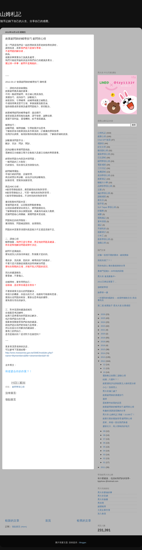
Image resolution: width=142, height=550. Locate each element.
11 (104, 368)
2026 (103, 314)
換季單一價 (103, 292)
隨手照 (101, 204)
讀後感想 (102, 196)
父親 (100, 190)
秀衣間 (101, 503)
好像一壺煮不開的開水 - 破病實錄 (113, 255)
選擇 (105, 399)
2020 (103, 334)
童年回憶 (102, 221)
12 (104, 364)
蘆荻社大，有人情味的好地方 (116, 426)
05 (104, 447)
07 (104, 439)
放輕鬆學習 (103, 287)
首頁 (48, 520)
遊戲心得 (102, 243)
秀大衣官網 (103, 496)
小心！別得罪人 (110, 387)
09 (104, 431)
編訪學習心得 (104, 193)
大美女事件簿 (104, 510)
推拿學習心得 (104, 239)
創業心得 (102, 136)
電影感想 (102, 165)
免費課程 (102, 172)
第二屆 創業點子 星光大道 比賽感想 (114, 305)
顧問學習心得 (18, 387)
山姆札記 (10, 14)
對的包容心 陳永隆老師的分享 (111, 266)
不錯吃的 (102, 228)
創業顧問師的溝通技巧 (113, 395)
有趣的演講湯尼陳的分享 (114, 411)
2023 (103, 326)
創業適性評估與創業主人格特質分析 (119, 383)
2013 (103, 357)
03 (104, 454)
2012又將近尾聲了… (107, 282)
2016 (103, 345)
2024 (103, 322)
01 (104, 462)
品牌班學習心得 (105, 186)
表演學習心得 (104, 175)
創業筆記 (102, 179)
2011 (103, 467)
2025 (103, 318)
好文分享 (102, 147)
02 (104, 458)
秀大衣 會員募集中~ (107, 276)
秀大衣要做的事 (105, 492)
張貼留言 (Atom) (19, 527)
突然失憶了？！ (105, 260)
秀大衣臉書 (103, 499)
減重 (100, 214)
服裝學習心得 (104, 154)
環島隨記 (102, 218)
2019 (103, 338)
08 (104, 435)
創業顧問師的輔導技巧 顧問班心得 (118, 407)
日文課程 (102, 158)
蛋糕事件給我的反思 (112, 403)
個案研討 (102, 232)
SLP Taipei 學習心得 (107, 207)
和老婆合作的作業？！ (18, 371)
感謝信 (101, 143)
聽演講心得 (103, 150)
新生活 (101, 200)
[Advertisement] (48, 494)
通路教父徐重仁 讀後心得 (114, 376)
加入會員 (102, 514)
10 (104, 372)
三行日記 (102, 168)
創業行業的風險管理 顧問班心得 (117, 418)
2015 (103, 349)
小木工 (101, 236)
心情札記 (102, 133)
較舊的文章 (84, 520)
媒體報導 (102, 506)
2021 (103, 330)
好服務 (101, 211)
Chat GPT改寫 (104, 140)
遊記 (100, 225)
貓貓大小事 (103, 182)
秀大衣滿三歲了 (110, 391)
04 (104, 451)
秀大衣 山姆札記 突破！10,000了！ (119, 414)
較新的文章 (12, 520)
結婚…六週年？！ (111, 379)
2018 (103, 341)
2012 (103, 361)
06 (104, 443)
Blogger (82, 542)
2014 (103, 353)
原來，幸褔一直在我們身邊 (115, 422)
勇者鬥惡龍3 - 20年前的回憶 (111, 271)
